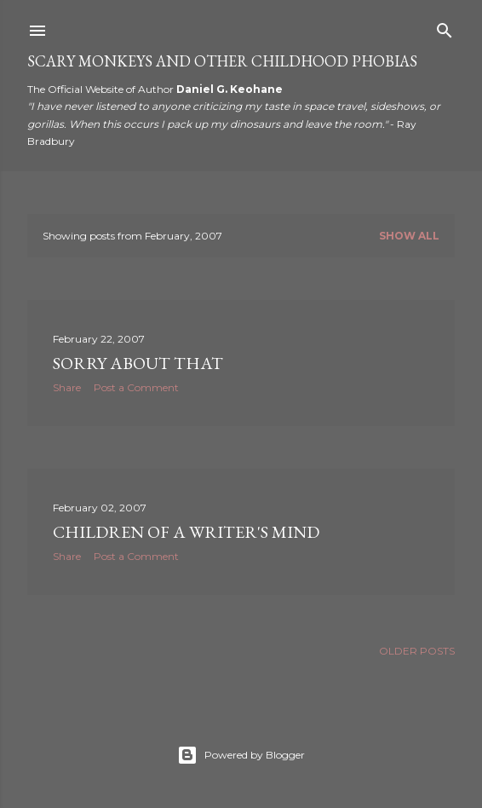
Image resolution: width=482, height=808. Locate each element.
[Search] (444, 26)
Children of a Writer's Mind (186, 532)
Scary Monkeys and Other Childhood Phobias (222, 61)
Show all (409, 235)
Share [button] (67, 387)
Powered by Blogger (241, 755)
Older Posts (417, 650)
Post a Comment (136, 387)
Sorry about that (138, 363)
